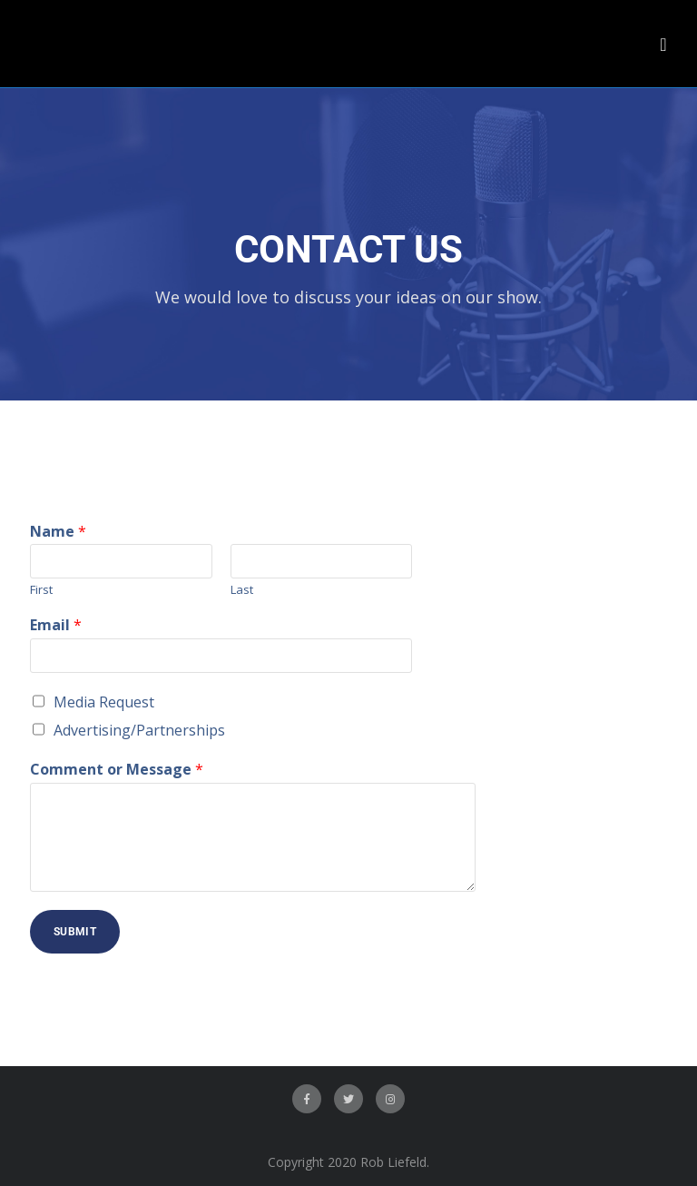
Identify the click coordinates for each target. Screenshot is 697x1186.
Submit (75, 931)
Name (58, 531)
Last (242, 590)
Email (56, 625)
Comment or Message (116, 769)
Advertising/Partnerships (139, 730)
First (41, 590)
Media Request (104, 702)
